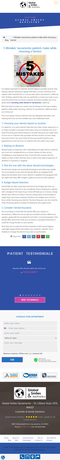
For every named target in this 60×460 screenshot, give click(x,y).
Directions (32, 456)
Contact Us (38, 440)
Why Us (40, 438)
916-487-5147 (26, 427)
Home (6, 438)
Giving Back (27, 440)
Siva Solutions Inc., (38, 450)
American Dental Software (23, 447)
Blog (9, 440)
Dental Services (28, 438)
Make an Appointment (27, 456)
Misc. (17, 440)
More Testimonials (30, 300)
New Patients (51, 438)
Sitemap (49, 440)
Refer (37, 456)
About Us (15, 438)
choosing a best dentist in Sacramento (26, 103)
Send (12, 359)
